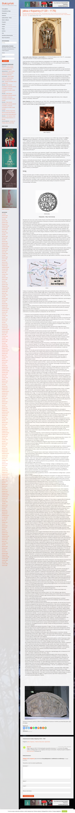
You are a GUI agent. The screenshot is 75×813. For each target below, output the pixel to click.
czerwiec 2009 (5, 563)
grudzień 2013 (5, 470)
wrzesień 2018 (5, 372)
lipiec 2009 (4, 562)
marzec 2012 (4, 506)
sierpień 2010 (5, 539)
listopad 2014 (5, 451)
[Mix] (38, 728)
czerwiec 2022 (5, 295)
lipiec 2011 (4, 520)
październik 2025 (5, 226)
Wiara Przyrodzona (6, 37)
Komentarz (25, 766)
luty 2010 (4, 550)
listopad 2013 (5, 472)
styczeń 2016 (4, 427)
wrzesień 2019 (5, 351)
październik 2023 (5, 267)
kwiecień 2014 (5, 463)
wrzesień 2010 (5, 537)
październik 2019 (5, 350)
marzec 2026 (4, 217)
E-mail (24, 786)
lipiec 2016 (4, 417)
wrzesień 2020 (5, 331)
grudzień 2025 (5, 222)
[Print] (43, 728)
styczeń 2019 (4, 365)
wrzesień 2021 (5, 310)
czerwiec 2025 (5, 232)
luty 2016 (4, 425)
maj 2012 (4, 503)
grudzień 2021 (5, 305)
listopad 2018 (5, 369)
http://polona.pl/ (30, 751)
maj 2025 (4, 234)
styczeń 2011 (4, 531)
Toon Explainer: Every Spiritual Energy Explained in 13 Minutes (8, 117)
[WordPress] (41, 728)
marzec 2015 (4, 444)
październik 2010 (5, 536)
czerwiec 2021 (5, 315)
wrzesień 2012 (5, 496)
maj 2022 (4, 296)
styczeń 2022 (4, 303)
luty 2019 (4, 363)
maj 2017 (4, 400)
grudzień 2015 (5, 429)
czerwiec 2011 (5, 522)
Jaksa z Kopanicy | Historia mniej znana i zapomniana (38, 741)
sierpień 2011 (5, 519)
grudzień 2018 (5, 367)
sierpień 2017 (5, 394)
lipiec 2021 (4, 313)
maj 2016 (4, 420)
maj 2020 (4, 338)
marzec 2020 (4, 341)
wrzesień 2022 (5, 289)
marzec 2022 (4, 300)
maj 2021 (4, 317)
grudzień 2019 (5, 346)
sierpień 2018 (5, 374)
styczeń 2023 (4, 282)
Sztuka (3, 26)
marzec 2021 (4, 320)
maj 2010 (4, 544)
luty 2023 (4, 281)
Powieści (3, 24)
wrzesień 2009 (5, 558)
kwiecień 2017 (5, 401)
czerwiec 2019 (5, 357)
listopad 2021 (5, 307)
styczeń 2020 (4, 344)
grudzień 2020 (5, 326)
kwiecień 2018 (5, 381)
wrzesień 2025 (5, 227)
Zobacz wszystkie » (6, 209)
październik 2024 (5, 246)
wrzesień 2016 (5, 413)
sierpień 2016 (5, 415)
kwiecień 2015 (5, 443)
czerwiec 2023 (5, 274)
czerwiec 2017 (5, 398)
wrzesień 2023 (5, 269)
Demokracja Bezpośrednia (7, 35)
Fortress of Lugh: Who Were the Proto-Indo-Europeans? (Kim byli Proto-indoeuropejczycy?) (9, 112)
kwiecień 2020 (5, 339)
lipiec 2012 (4, 500)
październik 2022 (5, 288)
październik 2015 (5, 432)
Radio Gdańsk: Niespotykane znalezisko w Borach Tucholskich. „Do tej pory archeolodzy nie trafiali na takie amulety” (9, 88)
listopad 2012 (5, 493)
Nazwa (24, 781)
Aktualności (4, 13)
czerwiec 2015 (5, 439)
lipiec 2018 (4, 375)
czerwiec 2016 (5, 419)
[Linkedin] (36, 728)
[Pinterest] (31, 728)
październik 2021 (5, 308)
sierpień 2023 (5, 270)
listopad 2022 (5, 286)
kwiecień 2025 (5, 236)
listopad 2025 (5, 224)
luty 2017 (4, 405)
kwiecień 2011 (5, 525)
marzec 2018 (4, 382)
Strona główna (5, 8)
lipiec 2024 (4, 251)
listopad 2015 (5, 431)
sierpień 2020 (5, 332)
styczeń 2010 (4, 551)
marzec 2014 (4, 465)
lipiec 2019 (4, 355)
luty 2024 (4, 260)
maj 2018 (4, 379)
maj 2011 (4, 524)
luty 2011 (4, 529)
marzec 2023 (4, 279)
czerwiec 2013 (5, 481)
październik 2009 (5, 556)
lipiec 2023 (4, 272)
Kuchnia (3, 31)
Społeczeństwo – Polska (7, 17)
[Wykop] (26, 728)
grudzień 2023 (5, 263)
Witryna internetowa (27, 791)
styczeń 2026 (4, 220)
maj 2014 (4, 462)
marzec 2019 (4, 362)
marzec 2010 (4, 548)
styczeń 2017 (4, 407)
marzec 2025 (4, 238)
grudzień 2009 (5, 553)
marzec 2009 (4, 565)
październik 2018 (5, 370)
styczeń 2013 (4, 489)
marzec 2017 (4, 403)
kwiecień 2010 (5, 546)
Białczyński (8, 3)
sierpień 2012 (5, 498)
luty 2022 (4, 301)
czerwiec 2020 (5, 336)
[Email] (46, 728)
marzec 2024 (4, 258)
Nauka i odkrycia (5, 19)
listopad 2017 (5, 389)
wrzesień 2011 (5, 517)
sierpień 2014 (5, 456)
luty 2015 (4, 446)
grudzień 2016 (5, 408)
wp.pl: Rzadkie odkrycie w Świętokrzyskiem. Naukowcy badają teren (8, 67)
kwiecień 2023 (5, 277)
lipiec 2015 (4, 438)
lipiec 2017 (4, 396)
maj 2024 (4, 255)
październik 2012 (5, 494)
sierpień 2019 (5, 353)
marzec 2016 (4, 424)
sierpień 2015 (5, 436)
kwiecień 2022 (5, 298)
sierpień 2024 (5, 250)
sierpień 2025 (5, 229)
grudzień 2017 (5, 388)
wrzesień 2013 (5, 475)
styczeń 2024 (4, 262)
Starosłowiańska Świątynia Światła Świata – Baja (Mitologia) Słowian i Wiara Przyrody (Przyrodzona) (44, 13)
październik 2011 (5, 515)
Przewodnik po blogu (6, 11)
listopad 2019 (5, 348)
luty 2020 (4, 343)
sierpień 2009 (5, 560)
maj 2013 (4, 482)
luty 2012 (4, 508)
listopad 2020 (5, 327)
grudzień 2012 (5, 491)
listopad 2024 (5, 245)
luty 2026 (4, 219)
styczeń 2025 (4, 241)
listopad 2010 (5, 534)
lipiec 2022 (4, 293)
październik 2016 (5, 412)
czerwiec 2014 (5, 460)
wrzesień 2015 (5, 434)
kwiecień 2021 (5, 319)
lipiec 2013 (4, 479)
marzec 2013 (4, 486)
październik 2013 (5, 474)
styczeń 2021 (4, 324)
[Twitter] (29, 728)
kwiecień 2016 (5, 422)
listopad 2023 (5, 265)
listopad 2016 (5, 410)
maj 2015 (4, 441)
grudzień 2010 (5, 532)
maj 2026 (4, 214)
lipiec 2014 (4, 458)
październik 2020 (5, 329)
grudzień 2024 (5, 243)
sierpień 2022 (5, 291)
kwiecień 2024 (5, 257)
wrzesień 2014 (5, 455)
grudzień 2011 (5, 512)
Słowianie (4, 15)
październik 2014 (5, 453)
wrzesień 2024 (5, 248)
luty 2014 (4, 467)
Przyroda (4, 22)
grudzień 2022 (5, 284)
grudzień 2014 (5, 450)
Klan (3, 33)
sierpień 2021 (5, 312)
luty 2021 (4, 322)
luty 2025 (4, 239)
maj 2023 (4, 276)
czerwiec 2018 (5, 377)
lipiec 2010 (4, 541)
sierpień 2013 (5, 477)
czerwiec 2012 (5, 501)
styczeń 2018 (4, 386)
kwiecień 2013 (5, 484)
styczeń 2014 (4, 469)
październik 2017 (5, 391)
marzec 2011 (4, 527)
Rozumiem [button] (64, 811)
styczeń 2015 (4, 448)
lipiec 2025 (4, 231)
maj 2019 (4, 358)
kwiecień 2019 (5, 360)
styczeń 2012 (4, 510)
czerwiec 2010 (5, 543)
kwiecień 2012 (5, 505)
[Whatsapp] (34, 728)
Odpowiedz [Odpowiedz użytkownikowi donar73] (69, 746)
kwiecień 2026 (5, 215)
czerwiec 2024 (5, 253)
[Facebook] (24, 728)
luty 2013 (4, 488)
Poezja (3, 28)
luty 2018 (4, 384)
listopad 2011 (5, 513)
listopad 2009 (5, 555)
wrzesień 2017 (5, 393)
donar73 (29, 746)
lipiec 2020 (4, 334)
